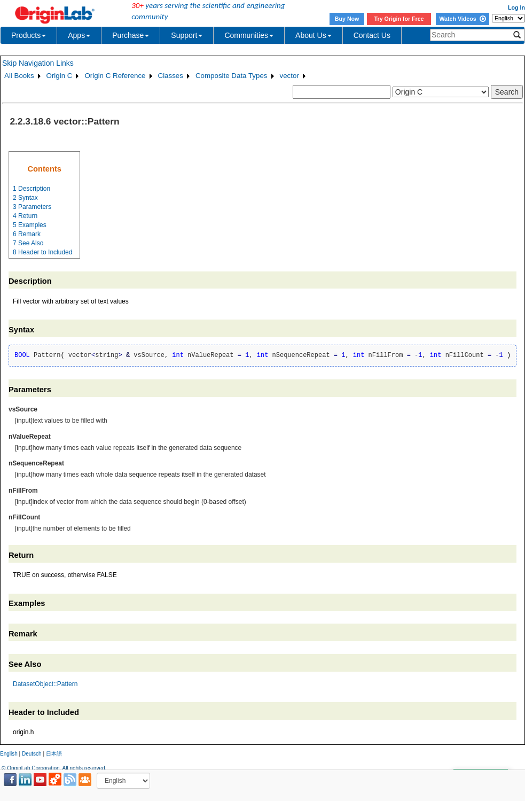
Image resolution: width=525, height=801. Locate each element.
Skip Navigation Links (38, 63)
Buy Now (347, 18)
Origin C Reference (114, 76)
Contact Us (372, 35)
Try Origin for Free (399, 18)
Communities (248, 35)
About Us (313, 35)
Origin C (59, 76)
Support (186, 35)
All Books (19, 76)
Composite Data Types (231, 76)
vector (289, 76)
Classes (170, 76)
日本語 (54, 754)
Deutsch (32, 754)
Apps (79, 35)
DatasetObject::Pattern (45, 684)
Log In (516, 7)
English (9, 754)
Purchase (130, 35)
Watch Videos (462, 18)
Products (28, 35)
